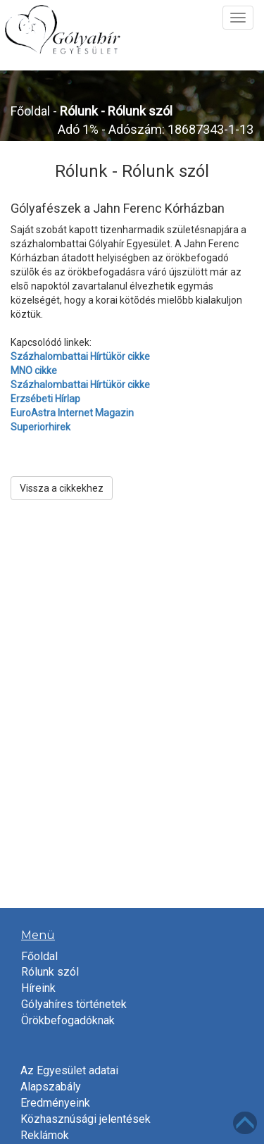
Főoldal (30, 111)
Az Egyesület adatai (69, 1070)
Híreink (38, 988)
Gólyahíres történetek (74, 1004)
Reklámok (44, 1135)
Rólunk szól (50, 971)
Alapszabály (50, 1086)
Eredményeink (55, 1102)
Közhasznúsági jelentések (85, 1119)
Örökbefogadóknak (68, 1020)
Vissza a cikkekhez (61, 488)
